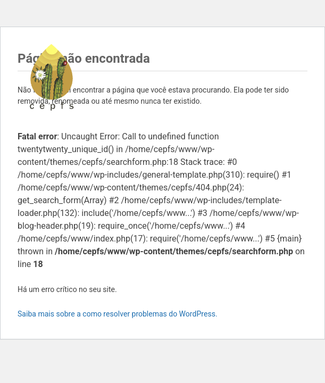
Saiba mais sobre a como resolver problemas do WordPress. (118, 314)
